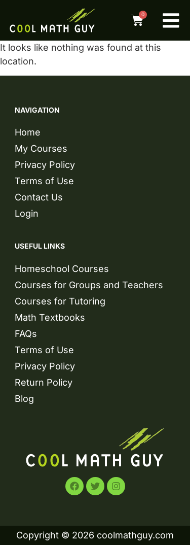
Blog (24, 398)
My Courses (41, 148)
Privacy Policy (45, 164)
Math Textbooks (50, 317)
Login (27, 213)
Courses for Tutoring (60, 301)
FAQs (26, 333)
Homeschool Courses (62, 268)
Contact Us (39, 197)
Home (28, 132)
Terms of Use (44, 181)
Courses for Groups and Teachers (89, 285)
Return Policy (43, 382)
